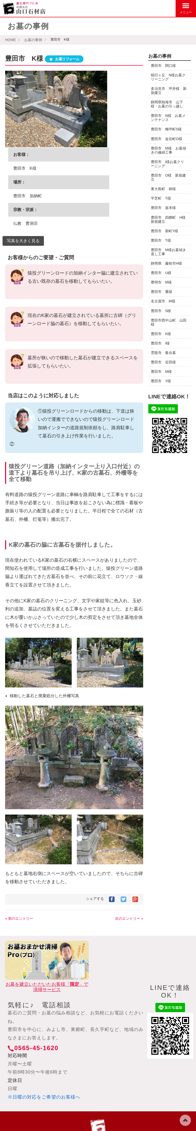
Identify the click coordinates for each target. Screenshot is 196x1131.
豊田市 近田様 (163, 362)
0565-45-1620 (36, 1047)
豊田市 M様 (161, 372)
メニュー (185, 8)
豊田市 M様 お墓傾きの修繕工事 (166, 150)
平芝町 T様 (161, 198)
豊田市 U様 (161, 273)
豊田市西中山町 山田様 (167, 322)
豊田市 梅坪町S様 (166, 129)
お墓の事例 (33, 40)
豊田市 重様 (161, 292)
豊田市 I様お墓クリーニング (167, 164)
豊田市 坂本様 (163, 208)
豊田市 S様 (161, 311)
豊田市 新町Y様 (164, 231)
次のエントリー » (129, 918)
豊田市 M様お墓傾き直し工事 (166, 252)
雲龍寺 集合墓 (163, 353)
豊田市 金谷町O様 (166, 139)
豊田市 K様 (161, 334)
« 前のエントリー (19, 918)
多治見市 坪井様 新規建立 (167, 91)
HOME (10, 40)
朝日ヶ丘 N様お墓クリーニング (168, 77)
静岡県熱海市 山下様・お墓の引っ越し (167, 104)
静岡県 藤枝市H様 (168, 263)
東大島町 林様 (163, 189)
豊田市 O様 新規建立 (168, 177)
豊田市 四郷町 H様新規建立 (168, 219)
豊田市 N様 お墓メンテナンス (168, 118)
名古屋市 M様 (163, 301)
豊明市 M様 (161, 282)
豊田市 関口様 (165, 66)
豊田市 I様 (160, 343)
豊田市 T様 (161, 240)
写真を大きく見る (23, 241)
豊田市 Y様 (161, 381)
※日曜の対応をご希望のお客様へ (44, 1097)
